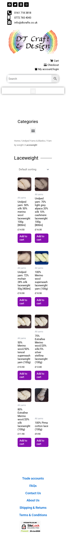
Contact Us (33, 493)
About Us (33, 500)
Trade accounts (33, 478)
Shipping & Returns (33, 507)
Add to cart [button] (23, 238)
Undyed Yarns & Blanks (33, 140)
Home (17, 140)
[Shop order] (33, 169)
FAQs (33, 486)
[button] (33, 91)
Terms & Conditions (33, 515)
